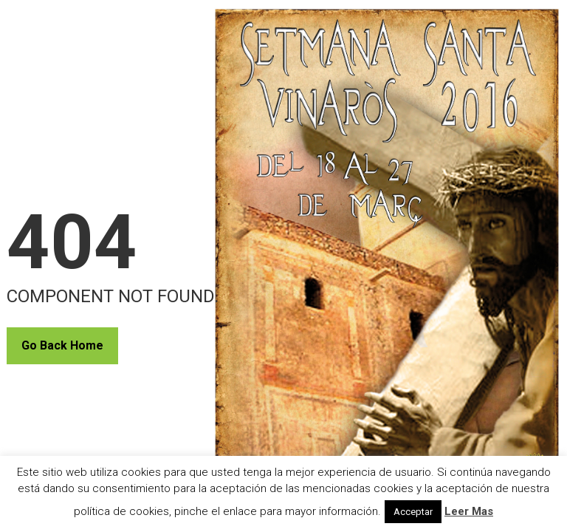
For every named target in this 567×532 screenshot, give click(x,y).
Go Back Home (62, 345)
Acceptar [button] (413, 511)
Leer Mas (468, 511)
